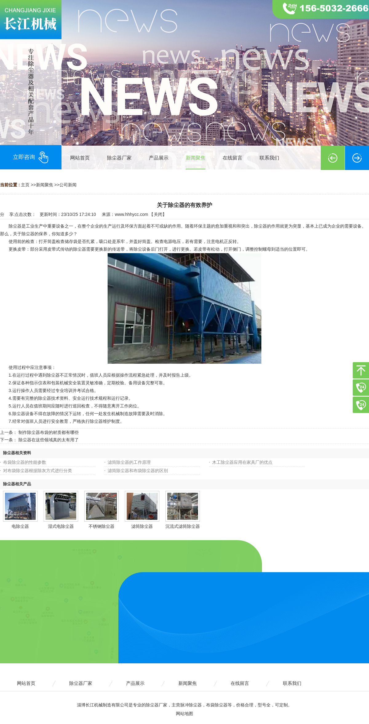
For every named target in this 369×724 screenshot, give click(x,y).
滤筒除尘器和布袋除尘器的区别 (138, 470)
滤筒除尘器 (142, 526)
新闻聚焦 (44, 184)
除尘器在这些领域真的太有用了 (48, 439)
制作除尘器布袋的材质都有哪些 (48, 432)
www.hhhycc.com (131, 214)
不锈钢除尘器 (101, 526)
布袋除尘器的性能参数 (24, 462)
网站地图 (184, 713)
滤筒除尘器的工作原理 (129, 462)
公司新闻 (68, 184)
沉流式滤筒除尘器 (182, 526)
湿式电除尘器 (61, 526)
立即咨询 (31, 157)
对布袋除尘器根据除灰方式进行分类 (37, 470)
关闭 (158, 214)
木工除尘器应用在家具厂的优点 (242, 462)
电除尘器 (20, 526)
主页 (25, 184)
